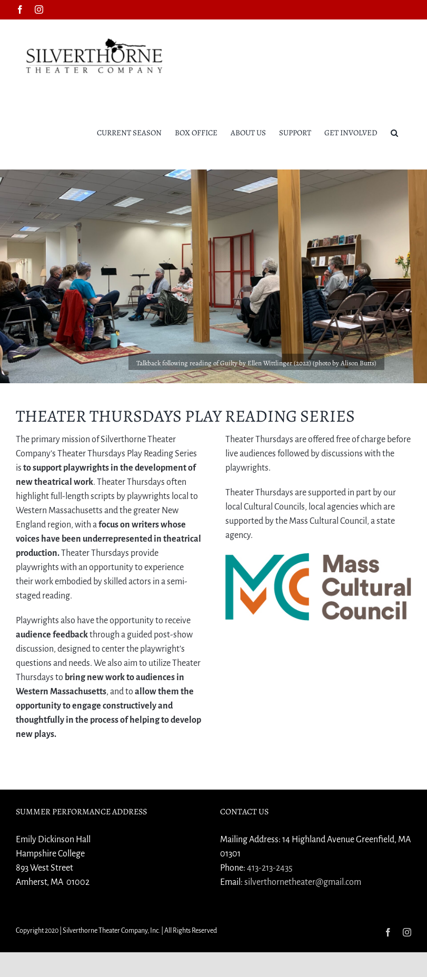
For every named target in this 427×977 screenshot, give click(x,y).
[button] (394, 132)
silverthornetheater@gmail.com (302, 882)
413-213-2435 (270, 868)
